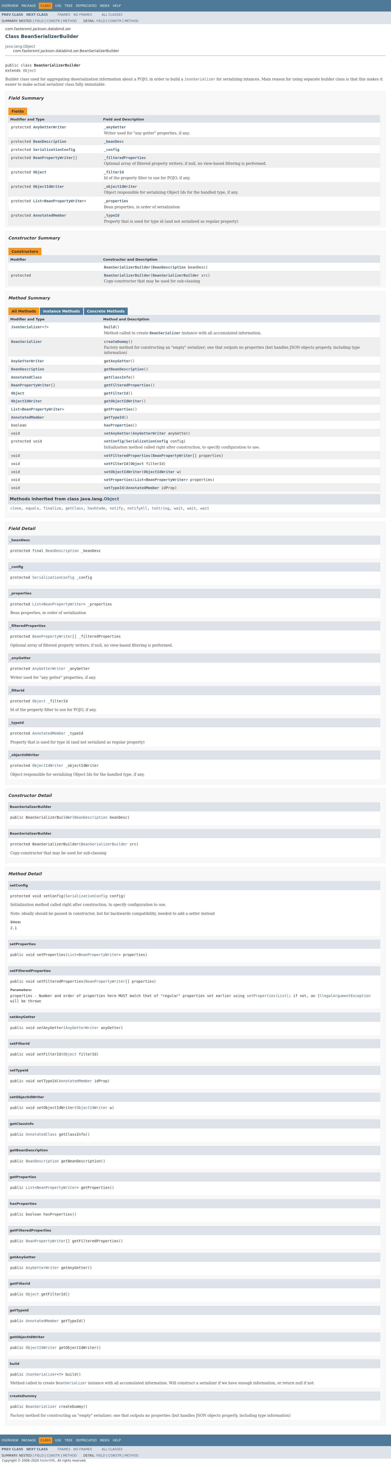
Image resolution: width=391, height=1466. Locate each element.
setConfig (114, 441)
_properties (116, 201)
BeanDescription (49, 141)
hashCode (96, 508)
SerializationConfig (54, 149)
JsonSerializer (26, 327)
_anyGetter (115, 127)
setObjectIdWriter (122, 472)
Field (39, 21)
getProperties (118, 409)
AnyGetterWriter (49, 127)
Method (70, 21)
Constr (53, 21)
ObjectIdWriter (48, 186)
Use (58, 6)
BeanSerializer (26, 342)
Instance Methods (61, 311)
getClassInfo (117, 377)
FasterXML (48, 1460)
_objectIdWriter (120, 186)
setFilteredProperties (127, 455)
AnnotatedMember (49, 215)
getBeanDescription (124, 369)
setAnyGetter (117, 433)
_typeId (111, 215)
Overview (10, 6)
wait (178, 508)
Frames (64, 15)
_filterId (114, 172)
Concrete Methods (106, 311)
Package (29, 6)
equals (32, 508)
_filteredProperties (125, 158)
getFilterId (116, 393)
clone (15, 508)
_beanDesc (114, 141)
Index (105, 6)
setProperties (118, 480)
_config (111, 149)
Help (117, 6)
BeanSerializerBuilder (127, 267)
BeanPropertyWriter (53, 158)
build (109, 327)
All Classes (112, 15)
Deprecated (86, 6)
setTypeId (114, 488)
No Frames (82, 15)
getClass (74, 508)
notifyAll (137, 508)
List (37, 201)
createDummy (116, 342)
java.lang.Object (20, 46)
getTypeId (114, 417)
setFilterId (116, 464)
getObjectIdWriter (122, 401)
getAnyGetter (117, 361)
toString (160, 508)
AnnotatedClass (26, 377)
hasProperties (118, 425)
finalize (52, 508)
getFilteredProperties (127, 385)
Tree (69, 6)
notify (116, 508)
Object (29, 70)
